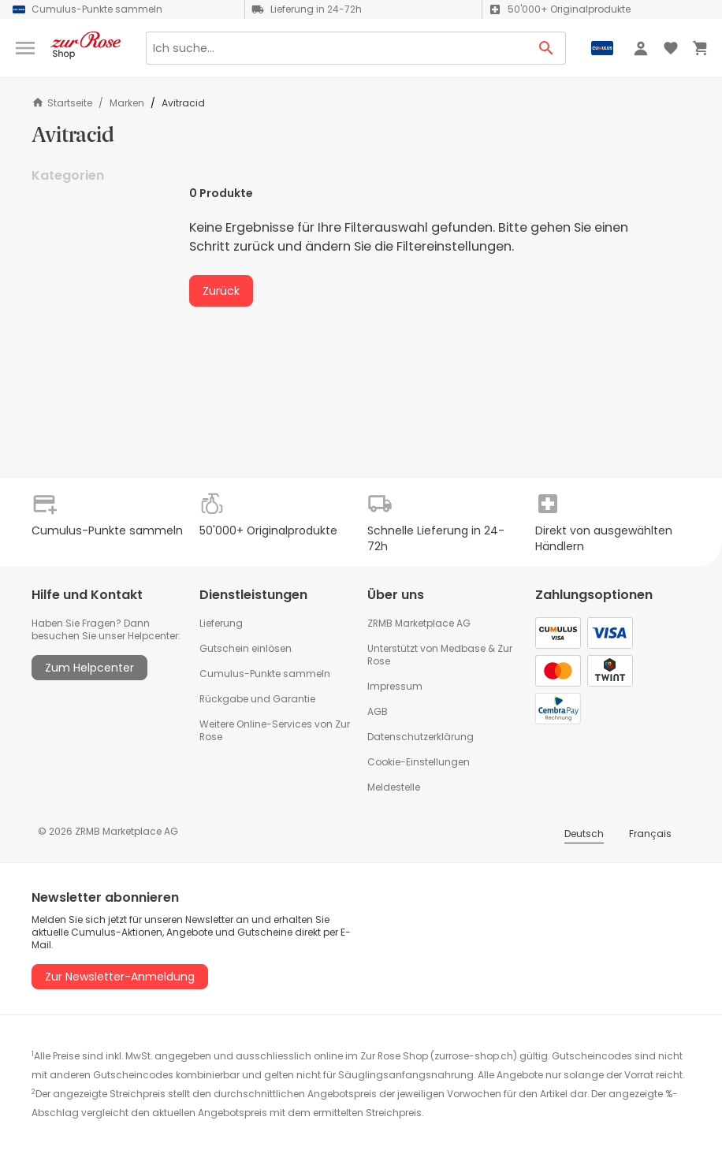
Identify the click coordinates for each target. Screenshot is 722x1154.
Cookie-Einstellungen (418, 762)
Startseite (62, 103)
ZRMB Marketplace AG (419, 623)
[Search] (336, 48)
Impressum (394, 686)
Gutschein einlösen (245, 648)
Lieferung (221, 623)
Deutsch (584, 833)
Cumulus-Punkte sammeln (264, 673)
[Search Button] (546, 48)
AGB (377, 711)
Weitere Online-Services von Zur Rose (274, 730)
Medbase (463, 648)
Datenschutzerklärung (420, 736)
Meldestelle (393, 787)
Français (650, 833)
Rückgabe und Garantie (257, 698)
